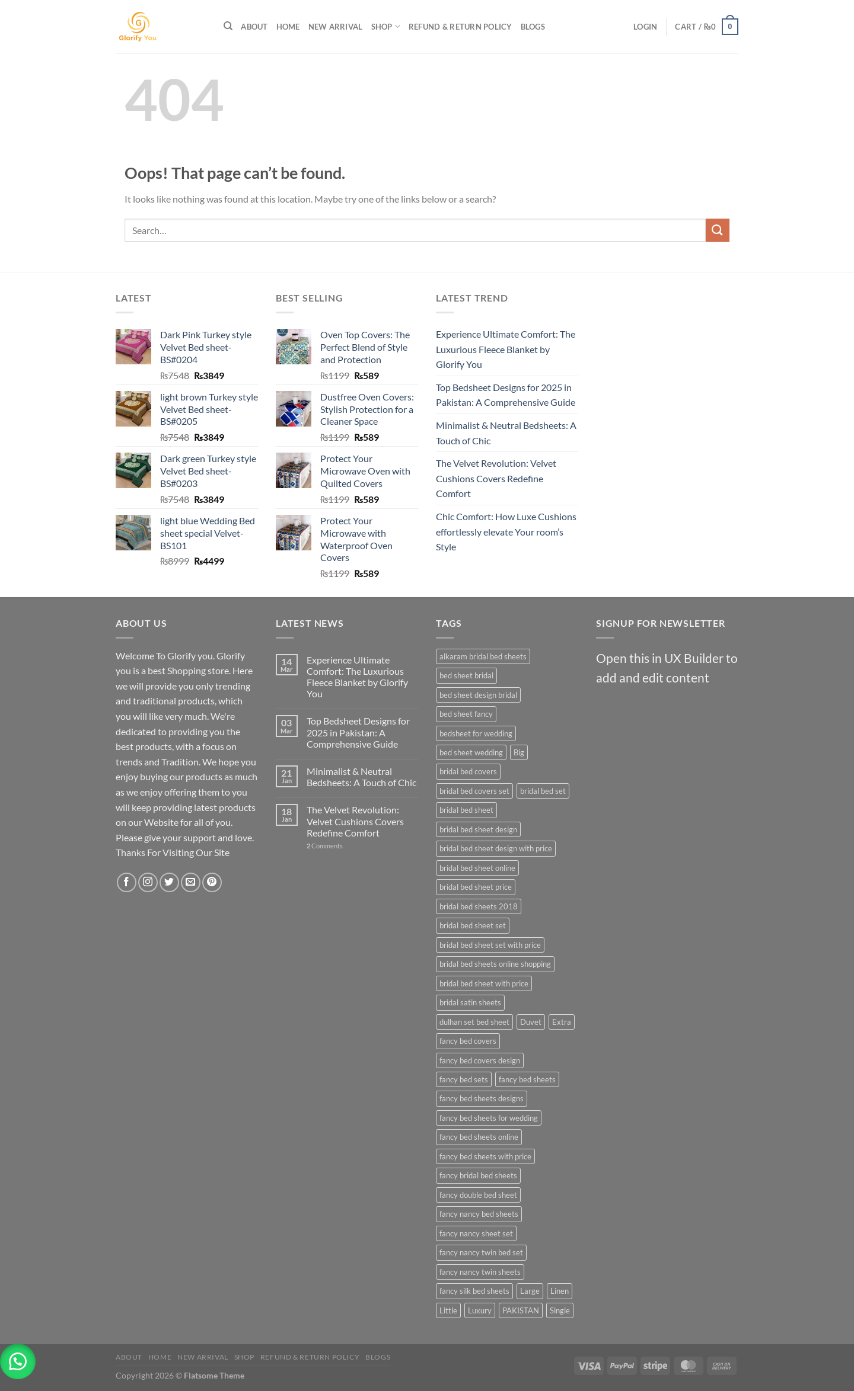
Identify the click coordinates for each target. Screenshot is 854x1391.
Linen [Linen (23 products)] (559, 1291)
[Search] (228, 26)
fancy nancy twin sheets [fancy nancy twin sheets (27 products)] (480, 1272)
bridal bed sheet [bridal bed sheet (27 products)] (466, 810)
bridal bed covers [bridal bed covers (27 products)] (468, 771)
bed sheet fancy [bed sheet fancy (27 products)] (466, 714)
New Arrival (335, 26)
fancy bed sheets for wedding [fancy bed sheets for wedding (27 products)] (488, 1118)
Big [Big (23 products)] (519, 752)
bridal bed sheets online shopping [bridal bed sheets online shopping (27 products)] (495, 964)
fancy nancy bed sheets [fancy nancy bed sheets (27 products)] (478, 1214)
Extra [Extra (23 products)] (561, 1022)
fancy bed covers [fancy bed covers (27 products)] (467, 1041)
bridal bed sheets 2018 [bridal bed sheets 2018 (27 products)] (478, 906)
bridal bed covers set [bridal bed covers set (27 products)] (474, 791)
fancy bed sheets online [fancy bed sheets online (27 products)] (478, 1137)
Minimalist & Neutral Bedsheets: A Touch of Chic (506, 432)
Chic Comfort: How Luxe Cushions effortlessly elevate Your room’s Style (506, 531)
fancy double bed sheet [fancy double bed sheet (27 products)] (478, 1195)
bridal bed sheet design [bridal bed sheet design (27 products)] (478, 829)
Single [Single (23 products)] (560, 1310)
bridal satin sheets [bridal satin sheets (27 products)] (470, 1002)
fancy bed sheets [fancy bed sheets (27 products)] (527, 1079)
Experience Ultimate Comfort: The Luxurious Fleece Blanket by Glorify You (505, 349)
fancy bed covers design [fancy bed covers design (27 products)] (479, 1060)
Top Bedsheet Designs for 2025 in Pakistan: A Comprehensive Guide (505, 395)
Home (288, 26)
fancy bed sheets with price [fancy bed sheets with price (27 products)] (485, 1156)
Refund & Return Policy (460, 26)
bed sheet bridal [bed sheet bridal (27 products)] (466, 675)
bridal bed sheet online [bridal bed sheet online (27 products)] (477, 868)
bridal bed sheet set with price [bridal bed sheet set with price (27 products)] (490, 945)
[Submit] (717, 230)
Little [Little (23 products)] (448, 1310)
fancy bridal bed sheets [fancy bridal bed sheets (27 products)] (478, 1175)
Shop (385, 26)
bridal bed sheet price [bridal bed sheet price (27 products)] (475, 887)
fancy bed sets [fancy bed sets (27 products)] (463, 1079)
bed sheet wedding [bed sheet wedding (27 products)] (471, 752)
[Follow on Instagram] (148, 882)
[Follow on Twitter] (169, 882)
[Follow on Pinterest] (212, 882)
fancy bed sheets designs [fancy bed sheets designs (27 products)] (481, 1098)
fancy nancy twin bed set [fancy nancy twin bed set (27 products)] (481, 1252)
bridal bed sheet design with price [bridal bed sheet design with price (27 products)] (495, 848)
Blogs (533, 26)
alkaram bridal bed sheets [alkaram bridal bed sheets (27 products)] (483, 656)
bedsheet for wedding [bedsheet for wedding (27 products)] (475, 733)
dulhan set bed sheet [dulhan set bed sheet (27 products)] (474, 1022)
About (254, 26)
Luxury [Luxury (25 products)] (480, 1310)
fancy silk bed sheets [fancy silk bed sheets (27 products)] (474, 1291)
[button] (18, 1361)
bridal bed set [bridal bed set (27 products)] (543, 791)
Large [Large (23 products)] (530, 1291)
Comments (325, 846)
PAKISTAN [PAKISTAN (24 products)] (520, 1310)
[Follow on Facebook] (126, 882)
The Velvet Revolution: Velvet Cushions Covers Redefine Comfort (496, 478)
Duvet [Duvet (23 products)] (530, 1022)
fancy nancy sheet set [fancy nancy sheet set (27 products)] (476, 1233)
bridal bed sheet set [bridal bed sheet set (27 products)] (472, 925)
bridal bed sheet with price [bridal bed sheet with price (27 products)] (483, 983)
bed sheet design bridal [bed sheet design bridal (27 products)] (478, 695)
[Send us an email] (190, 882)
